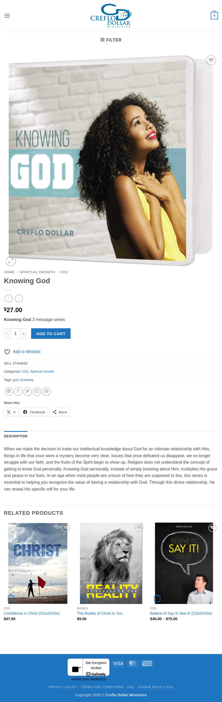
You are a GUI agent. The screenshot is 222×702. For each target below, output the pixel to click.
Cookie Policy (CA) (155, 687)
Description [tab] (15, 436)
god (15, 380)
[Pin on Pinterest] (46, 391)
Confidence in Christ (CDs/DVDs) (32, 613)
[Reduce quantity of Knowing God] (7, 333)
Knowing (26, 380)
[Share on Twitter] (27, 391)
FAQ (130, 687)
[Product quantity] (15, 333)
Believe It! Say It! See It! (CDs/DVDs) (181, 613)
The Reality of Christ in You (99, 613)
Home (9, 272)
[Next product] (8, 298)
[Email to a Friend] (37, 391)
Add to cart (51, 333)
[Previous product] (19, 298)
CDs (64, 272)
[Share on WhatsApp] (8, 391)
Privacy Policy (63, 687)
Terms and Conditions (102, 687)
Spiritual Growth (37, 272)
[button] (7, 15)
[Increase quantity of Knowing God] (24, 333)
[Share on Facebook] (18, 391)
